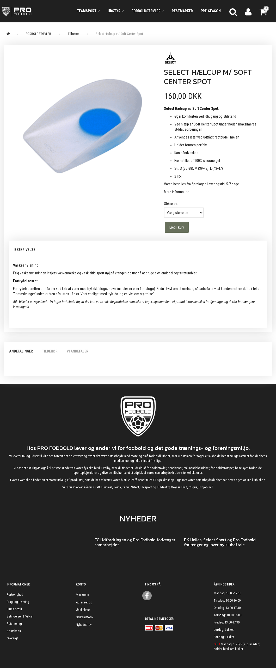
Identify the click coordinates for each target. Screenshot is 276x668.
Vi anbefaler (77, 351)
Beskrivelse (24, 250)
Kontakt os (14, 631)
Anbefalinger (21, 351)
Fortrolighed (15, 594)
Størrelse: (171, 203)
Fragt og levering (18, 602)
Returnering (14, 624)
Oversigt (12, 638)
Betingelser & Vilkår (20, 616)
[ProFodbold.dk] (34, 11)
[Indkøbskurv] (263, 11)
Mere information (176, 192)
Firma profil (14, 609)
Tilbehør (50, 351)
